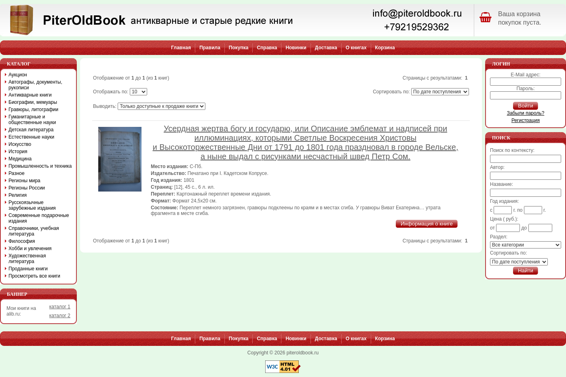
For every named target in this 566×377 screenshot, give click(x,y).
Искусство (19, 144)
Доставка (326, 48)
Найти (525, 270)
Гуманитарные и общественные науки (32, 119)
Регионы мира (24, 180)
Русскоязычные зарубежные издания (32, 205)
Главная (181, 48)
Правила (209, 48)
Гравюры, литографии (33, 109)
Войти (525, 106)
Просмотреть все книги (34, 276)
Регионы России (26, 188)
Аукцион (17, 75)
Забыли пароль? (526, 113)
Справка (267, 48)
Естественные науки (31, 137)
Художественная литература (27, 258)
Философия (21, 241)
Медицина (20, 159)
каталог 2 (59, 315)
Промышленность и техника (40, 166)
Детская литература (30, 130)
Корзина (385, 48)
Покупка (239, 48)
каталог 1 (59, 307)
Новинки (295, 48)
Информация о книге (427, 224)
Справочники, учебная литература (33, 231)
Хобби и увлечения (30, 248)
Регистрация (525, 120)
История (17, 151)
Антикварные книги (30, 95)
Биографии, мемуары (32, 102)
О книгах (356, 48)
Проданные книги (28, 269)
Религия (17, 195)
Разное (16, 173)
